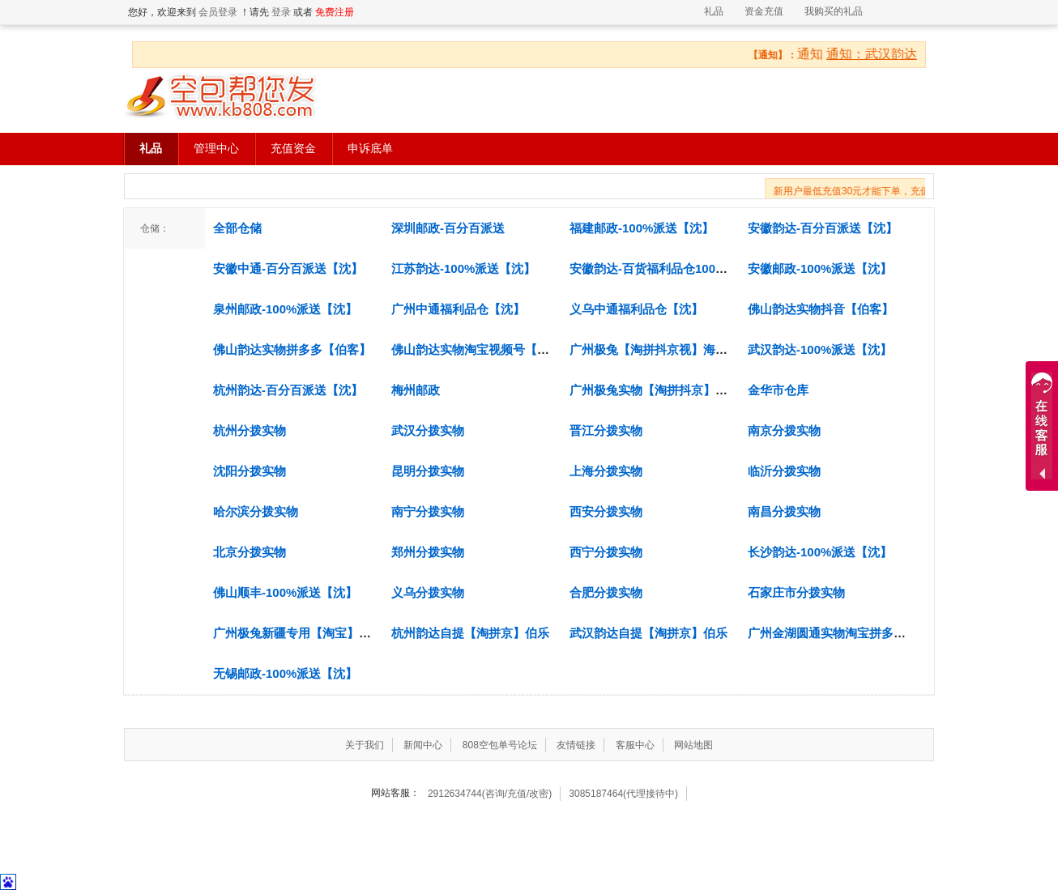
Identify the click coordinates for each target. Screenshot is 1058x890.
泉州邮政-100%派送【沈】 (285, 309)
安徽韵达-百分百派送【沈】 (823, 228)
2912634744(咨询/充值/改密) (490, 793)
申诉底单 (370, 149)
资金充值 (763, 11)
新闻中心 (422, 745)
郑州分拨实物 (427, 552)
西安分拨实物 (606, 511)
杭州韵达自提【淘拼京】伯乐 (470, 633)
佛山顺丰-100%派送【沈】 (285, 592)
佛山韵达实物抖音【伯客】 (821, 309)
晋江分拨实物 (606, 430)
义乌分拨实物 (427, 592)
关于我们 (364, 745)
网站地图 (693, 745)
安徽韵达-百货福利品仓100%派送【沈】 (678, 268)
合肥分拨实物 (606, 592)
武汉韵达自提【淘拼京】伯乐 (648, 633)
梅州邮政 (415, 390)
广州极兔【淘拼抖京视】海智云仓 (661, 349)
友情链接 (576, 745)
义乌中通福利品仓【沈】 (636, 309)
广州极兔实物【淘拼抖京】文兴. (656, 390)
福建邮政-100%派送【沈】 (642, 228)
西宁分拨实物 (606, 552)
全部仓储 (237, 228)
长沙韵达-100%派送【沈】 (820, 552)
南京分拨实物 (784, 430)
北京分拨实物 (249, 552)
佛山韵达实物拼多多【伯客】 (292, 349)
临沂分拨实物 (784, 471)
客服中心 (635, 745)
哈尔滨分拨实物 (255, 511)
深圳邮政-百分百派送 (448, 228)
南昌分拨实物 (784, 511)
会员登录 (217, 12)
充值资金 (293, 149)
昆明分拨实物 (427, 471)
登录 (281, 12)
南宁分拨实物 (427, 511)
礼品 (713, 11)
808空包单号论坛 (500, 745)
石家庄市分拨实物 (796, 592)
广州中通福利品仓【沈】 (458, 309)
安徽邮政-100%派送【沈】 (820, 268)
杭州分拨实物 (249, 430)
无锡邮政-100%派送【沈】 (285, 673)
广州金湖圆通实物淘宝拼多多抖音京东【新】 (869, 633)
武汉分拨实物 (427, 430)
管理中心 (216, 149)
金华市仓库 (778, 390)
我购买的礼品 (833, 11)
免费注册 (334, 12)
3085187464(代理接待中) (623, 793)
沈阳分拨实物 (249, 471)
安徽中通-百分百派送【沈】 (288, 268)
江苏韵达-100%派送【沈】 (463, 268)
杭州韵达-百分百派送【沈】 (288, 390)
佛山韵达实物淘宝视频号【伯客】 (482, 349)
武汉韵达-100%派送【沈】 (820, 349)
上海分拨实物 (606, 471)
